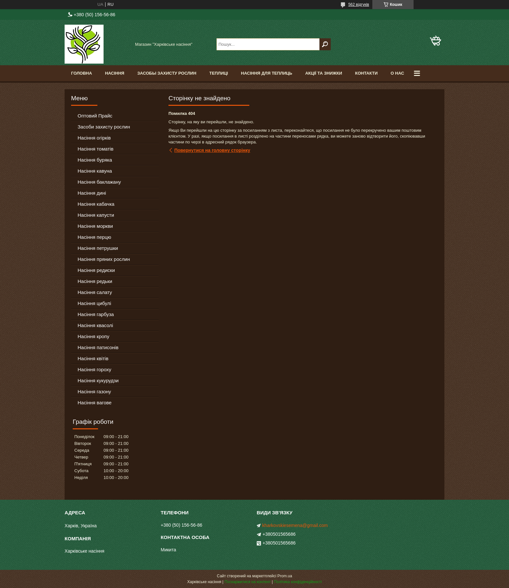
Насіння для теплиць (266, 73)
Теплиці (218, 73)
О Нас (397, 73)
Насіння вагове (95, 402)
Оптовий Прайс (95, 115)
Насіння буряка (95, 160)
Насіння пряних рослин (104, 259)
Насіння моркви (95, 226)
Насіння (114, 73)
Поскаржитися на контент (247, 582)
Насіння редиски (96, 270)
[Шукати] (325, 44)
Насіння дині (92, 193)
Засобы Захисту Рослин (166, 73)
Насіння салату (95, 292)
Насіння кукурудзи (98, 380)
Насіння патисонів (98, 347)
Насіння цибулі (94, 303)
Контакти (366, 73)
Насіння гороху (94, 369)
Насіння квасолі (95, 325)
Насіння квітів (93, 358)
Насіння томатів (95, 149)
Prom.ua (285, 576)
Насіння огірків (94, 138)
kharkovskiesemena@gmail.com (295, 525)
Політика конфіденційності (298, 582)
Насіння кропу (93, 336)
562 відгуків (358, 4)
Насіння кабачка (96, 204)
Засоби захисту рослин (104, 126)
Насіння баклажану (99, 182)
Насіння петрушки (98, 248)
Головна (81, 73)
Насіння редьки (95, 281)
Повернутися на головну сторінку (212, 150)
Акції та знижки (323, 73)
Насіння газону (94, 391)
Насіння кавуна (95, 171)
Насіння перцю (94, 237)
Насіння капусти (96, 215)
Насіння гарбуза (96, 314)
